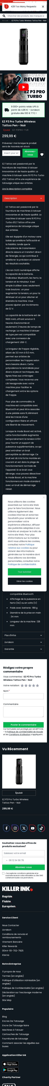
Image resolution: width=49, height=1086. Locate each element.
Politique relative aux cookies (21, 546)
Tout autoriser (24, 571)
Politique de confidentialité (22, 564)
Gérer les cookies (24, 581)
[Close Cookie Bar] (43, 497)
